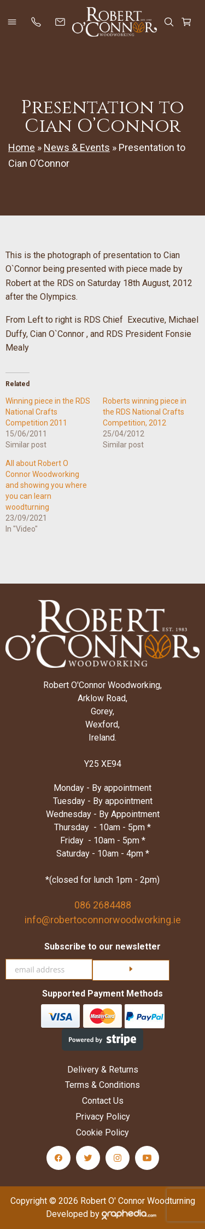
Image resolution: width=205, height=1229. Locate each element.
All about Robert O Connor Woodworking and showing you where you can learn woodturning (46, 485)
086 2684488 (102, 905)
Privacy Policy (102, 1116)
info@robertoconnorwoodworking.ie (103, 919)
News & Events (77, 147)
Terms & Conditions (102, 1085)
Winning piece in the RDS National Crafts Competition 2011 (47, 412)
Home (21, 147)
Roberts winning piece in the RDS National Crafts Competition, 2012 (144, 412)
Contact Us (103, 1101)
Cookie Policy (102, 1132)
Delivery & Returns (102, 1069)
